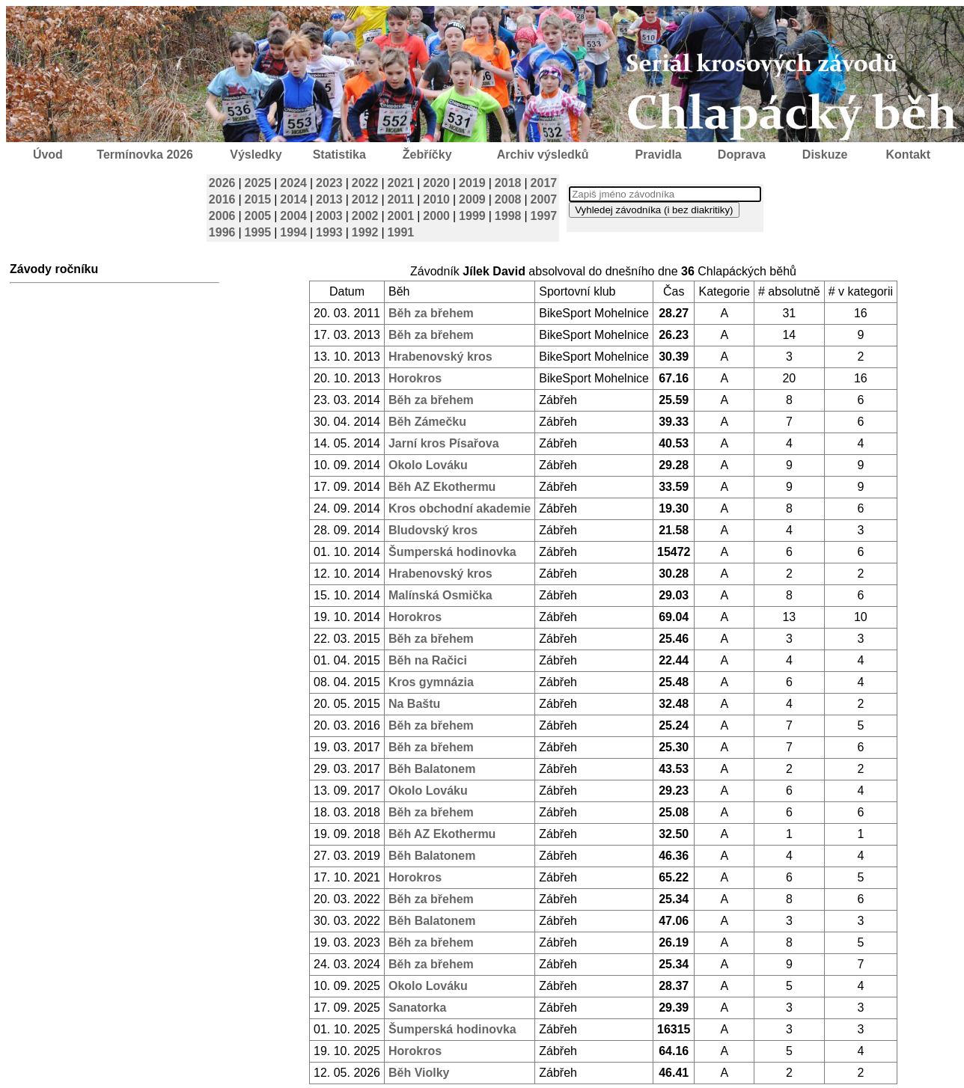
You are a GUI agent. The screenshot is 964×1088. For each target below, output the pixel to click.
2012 (365, 199)
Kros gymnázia (431, 682)
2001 (401, 216)
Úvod (48, 154)
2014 (293, 199)
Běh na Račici (427, 660)
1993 (329, 232)
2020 (436, 183)
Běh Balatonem (431, 768)
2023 (329, 183)
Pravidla (658, 154)
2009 (472, 199)
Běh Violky (419, 1072)
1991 (401, 232)
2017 (544, 183)
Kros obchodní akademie (459, 508)
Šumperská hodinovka (452, 551)
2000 (436, 216)
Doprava (742, 154)
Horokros (415, 378)
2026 (222, 183)
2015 (258, 199)
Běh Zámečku (427, 421)
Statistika (339, 154)
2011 (401, 199)
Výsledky (255, 154)
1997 (544, 216)
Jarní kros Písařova (443, 443)
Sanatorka (417, 1007)
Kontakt (908, 154)
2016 (222, 199)
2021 (401, 183)
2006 (222, 216)
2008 (508, 199)
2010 (436, 199)
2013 (329, 199)
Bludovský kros (433, 530)
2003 (329, 216)
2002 (365, 216)
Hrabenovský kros (440, 356)
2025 (258, 183)
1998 (508, 216)
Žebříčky (427, 154)
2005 (258, 216)
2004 (293, 216)
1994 (293, 232)
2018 (508, 183)
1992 (365, 232)
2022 (365, 183)
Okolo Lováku (428, 465)
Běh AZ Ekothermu (441, 486)
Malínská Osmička (440, 595)
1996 (222, 232)
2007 (544, 199)
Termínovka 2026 (145, 154)
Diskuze (824, 154)
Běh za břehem (431, 313)
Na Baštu (414, 703)
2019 (472, 183)
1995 (258, 232)
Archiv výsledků (543, 154)
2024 (293, 183)
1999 (472, 216)
